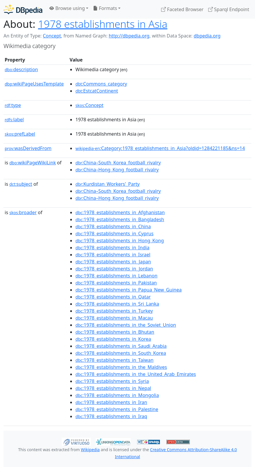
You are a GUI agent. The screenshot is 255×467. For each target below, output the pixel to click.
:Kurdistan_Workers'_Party (107, 184)
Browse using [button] (67, 8)
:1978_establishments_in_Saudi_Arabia (121, 346)
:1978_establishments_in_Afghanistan (120, 212)
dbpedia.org (207, 36)
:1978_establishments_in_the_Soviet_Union (125, 325)
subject (20, 184)
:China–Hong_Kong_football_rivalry (117, 169)
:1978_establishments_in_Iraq (111, 416)
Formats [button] (105, 8)
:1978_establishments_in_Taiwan (114, 360)
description (21, 69)
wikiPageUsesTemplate (34, 84)
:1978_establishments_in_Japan (113, 261)
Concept (52, 36)
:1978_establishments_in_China (113, 226)
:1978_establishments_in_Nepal (113, 388)
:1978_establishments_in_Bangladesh (119, 219)
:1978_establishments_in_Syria (112, 381)
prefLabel (20, 134)
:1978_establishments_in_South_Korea (120, 353)
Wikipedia (90, 449)
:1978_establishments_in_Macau (114, 318)
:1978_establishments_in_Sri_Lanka (117, 304)
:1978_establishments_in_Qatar (113, 297)
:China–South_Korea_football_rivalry (118, 162)
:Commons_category (101, 84)
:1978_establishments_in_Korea (113, 339)
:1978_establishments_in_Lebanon (116, 275)
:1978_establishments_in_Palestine (116, 409)
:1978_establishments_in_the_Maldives (121, 367)
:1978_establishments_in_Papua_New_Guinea (128, 290)
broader (23, 212)
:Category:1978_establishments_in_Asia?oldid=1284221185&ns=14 (160, 148)
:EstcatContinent (96, 91)
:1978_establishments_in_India (112, 247)
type (13, 105)
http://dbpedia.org (129, 36)
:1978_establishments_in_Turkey (114, 311)
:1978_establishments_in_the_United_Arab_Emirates (135, 374)
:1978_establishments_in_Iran (111, 402)
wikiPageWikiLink (32, 162)
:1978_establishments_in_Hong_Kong (119, 240)
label (14, 119)
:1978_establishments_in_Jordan (114, 268)
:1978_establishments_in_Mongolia (117, 395)
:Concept (89, 105)
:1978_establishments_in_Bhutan (114, 332)
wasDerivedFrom (28, 148)
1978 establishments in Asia (102, 24)
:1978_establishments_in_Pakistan (116, 282)
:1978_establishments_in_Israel (112, 254)
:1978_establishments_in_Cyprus (114, 233)
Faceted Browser (182, 9)
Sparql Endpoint (228, 9)
